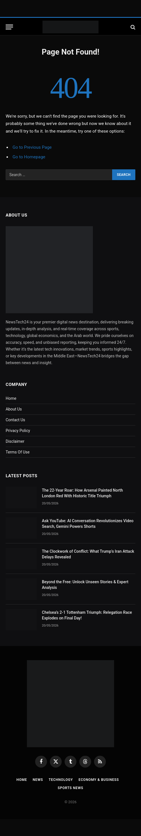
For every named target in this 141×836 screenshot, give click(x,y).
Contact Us (15, 420)
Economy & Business (99, 780)
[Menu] (9, 27)
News (38, 780)
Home (11, 398)
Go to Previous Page (32, 147)
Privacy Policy (18, 430)
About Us (14, 409)
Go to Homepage (28, 156)
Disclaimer (15, 441)
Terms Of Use (18, 452)
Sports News (71, 788)
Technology (61, 780)
